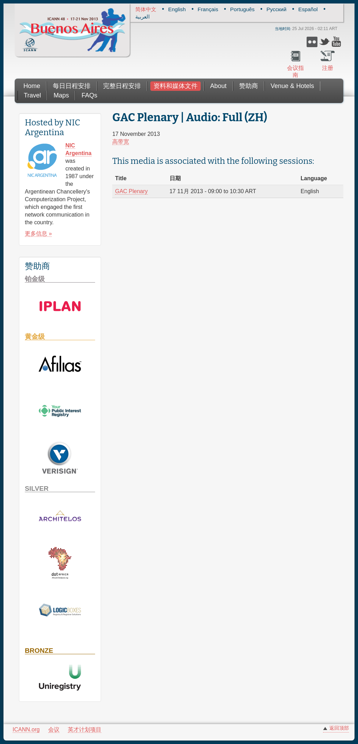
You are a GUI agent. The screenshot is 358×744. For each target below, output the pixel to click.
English (177, 9)
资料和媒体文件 (175, 85)
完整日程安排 (122, 85)
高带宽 (120, 142)
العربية (142, 17)
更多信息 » (38, 233)
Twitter (324, 41)
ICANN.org (26, 729)
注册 (327, 68)
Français (208, 9)
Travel (32, 95)
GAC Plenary (131, 191)
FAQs (89, 95)
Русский (276, 9)
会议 (53, 729)
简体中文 (145, 9)
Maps (61, 95)
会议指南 (295, 71)
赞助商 (248, 85)
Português (242, 9)
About (218, 85)
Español (307, 9)
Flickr (312, 41)
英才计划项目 (84, 729)
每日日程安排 (72, 85)
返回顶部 (339, 728)
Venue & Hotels (292, 85)
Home (31, 85)
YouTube (337, 41)
